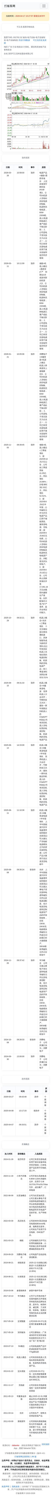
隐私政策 (16, 1486)
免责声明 (5, 1486)
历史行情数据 (24, 40)
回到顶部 (45, 1444)
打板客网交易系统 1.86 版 (25, 1457)
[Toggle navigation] (44, 6)
